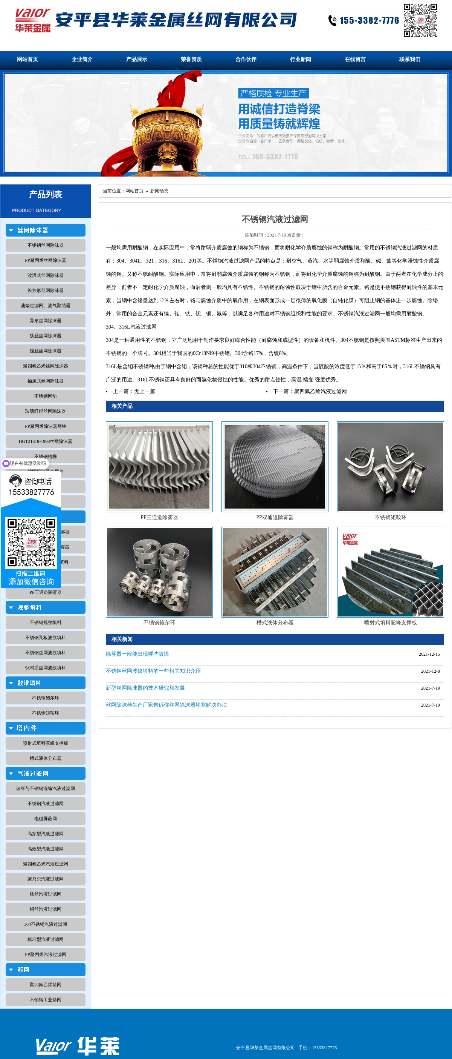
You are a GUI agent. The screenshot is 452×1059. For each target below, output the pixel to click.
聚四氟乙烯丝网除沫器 (45, 366)
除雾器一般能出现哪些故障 (137, 654)
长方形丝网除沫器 (45, 290)
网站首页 (27, 59)
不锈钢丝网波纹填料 (45, 652)
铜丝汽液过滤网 (45, 909)
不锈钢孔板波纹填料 (45, 637)
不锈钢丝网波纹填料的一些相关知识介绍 (153, 671)
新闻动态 (159, 191)
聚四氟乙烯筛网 (45, 984)
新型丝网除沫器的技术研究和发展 (145, 688)
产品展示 (136, 59)
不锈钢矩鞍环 (45, 713)
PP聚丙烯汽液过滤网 (45, 954)
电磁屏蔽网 (45, 818)
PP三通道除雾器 (45, 592)
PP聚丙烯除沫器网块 (45, 426)
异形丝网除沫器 (45, 320)
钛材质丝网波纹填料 (45, 667)
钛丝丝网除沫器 (45, 335)
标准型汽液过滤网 (45, 939)
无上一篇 (144, 391)
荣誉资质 (191, 59)
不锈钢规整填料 (45, 622)
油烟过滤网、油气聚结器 (45, 305)
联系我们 (409, 59)
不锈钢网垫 (45, 396)
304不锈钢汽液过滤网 (45, 924)
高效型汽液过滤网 (45, 849)
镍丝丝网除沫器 (45, 351)
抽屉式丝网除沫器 (45, 381)
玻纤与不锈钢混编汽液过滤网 (45, 788)
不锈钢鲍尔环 (45, 698)
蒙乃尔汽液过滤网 (45, 879)
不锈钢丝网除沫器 (45, 245)
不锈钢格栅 (45, 456)
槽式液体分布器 (45, 758)
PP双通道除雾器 (275, 517)
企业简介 (82, 59)
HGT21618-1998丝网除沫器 (46, 441)
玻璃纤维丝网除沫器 (45, 411)
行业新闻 (300, 59)
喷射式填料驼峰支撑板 (45, 743)
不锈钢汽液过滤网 (45, 803)
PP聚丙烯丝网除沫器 (45, 260)
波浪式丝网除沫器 (45, 275)
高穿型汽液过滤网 (45, 833)
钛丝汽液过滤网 (45, 894)
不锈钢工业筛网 (45, 999)
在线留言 (355, 59)
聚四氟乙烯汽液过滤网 (45, 864)
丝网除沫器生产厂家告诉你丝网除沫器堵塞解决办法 (166, 705)
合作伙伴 (246, 59)
